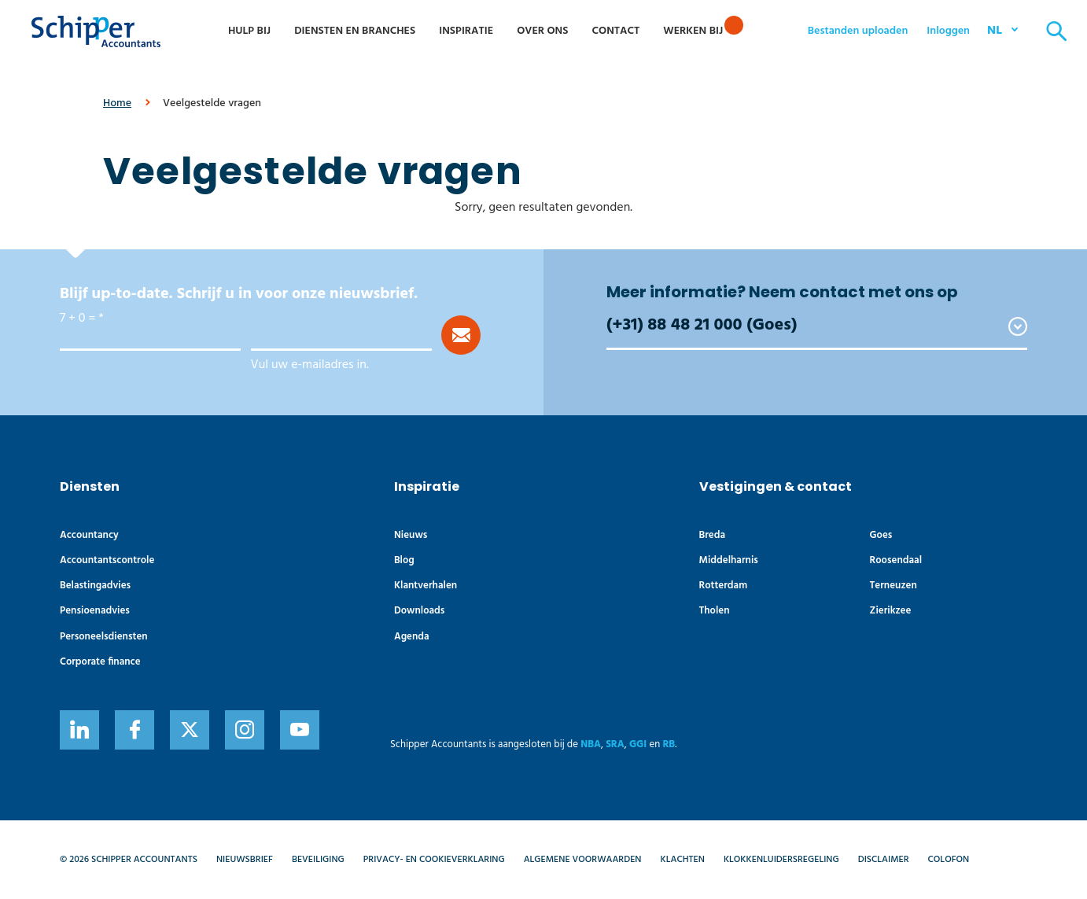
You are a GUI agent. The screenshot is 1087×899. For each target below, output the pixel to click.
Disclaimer (883, 860)
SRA (615, 744)
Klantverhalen (425, 585)
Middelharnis (728, 560)
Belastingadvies (95, 585)
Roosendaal (896, 560)
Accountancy (89, 535)
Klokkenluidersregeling (781, 860)
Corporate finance (100, 662)
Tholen (714, 610)
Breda (712, 535)
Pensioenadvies (95, 610)
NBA (590, 744)
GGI (638, 744)
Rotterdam (723, 585)
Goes (881, 535)
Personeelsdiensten (104, 636)
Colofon (949, 860)
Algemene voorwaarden (583, 860)
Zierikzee (891, 610)
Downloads (419, 610)
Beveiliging (318, 860)
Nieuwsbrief (244, 860)
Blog (404, 560)
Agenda (411, 636)
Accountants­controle (107, 560)
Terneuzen (893, 585)
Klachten (683, 860)
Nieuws (411, 535)
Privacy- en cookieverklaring (434, 860)
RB (668, 744)
